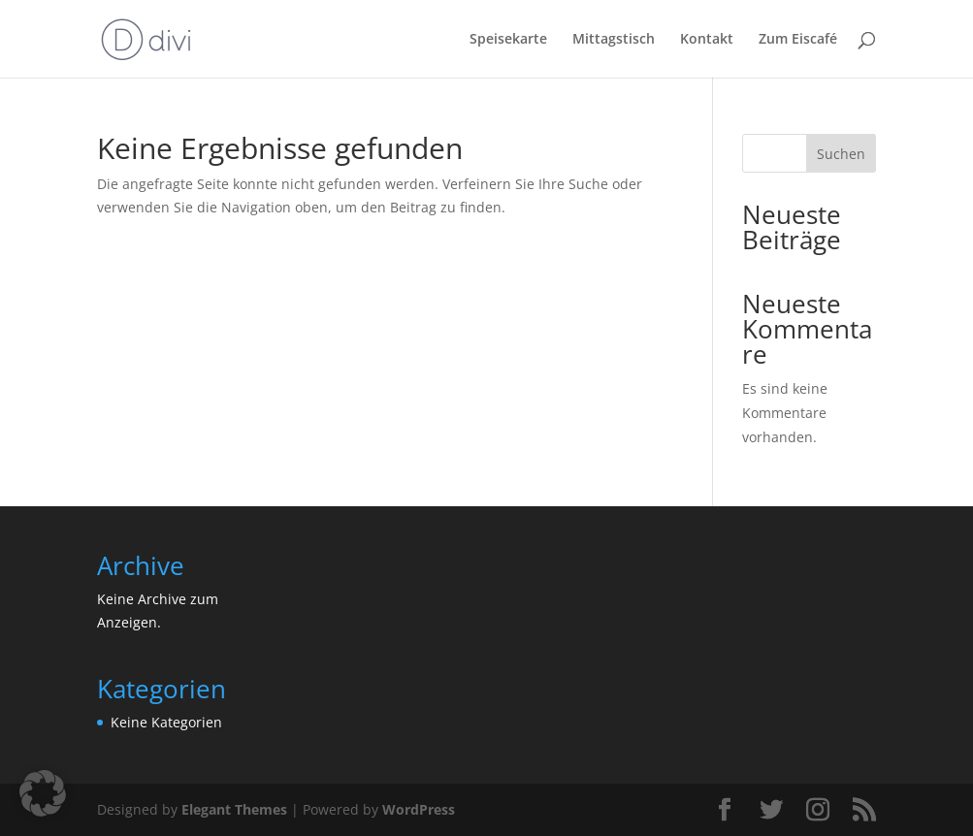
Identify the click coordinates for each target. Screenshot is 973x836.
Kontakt (706, 40)
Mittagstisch (613, 40)
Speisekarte (508, 40)
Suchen (841, 154)
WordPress (418, 809)
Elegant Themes (234, 809)
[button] (42, 793)
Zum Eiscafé (798, 40)
